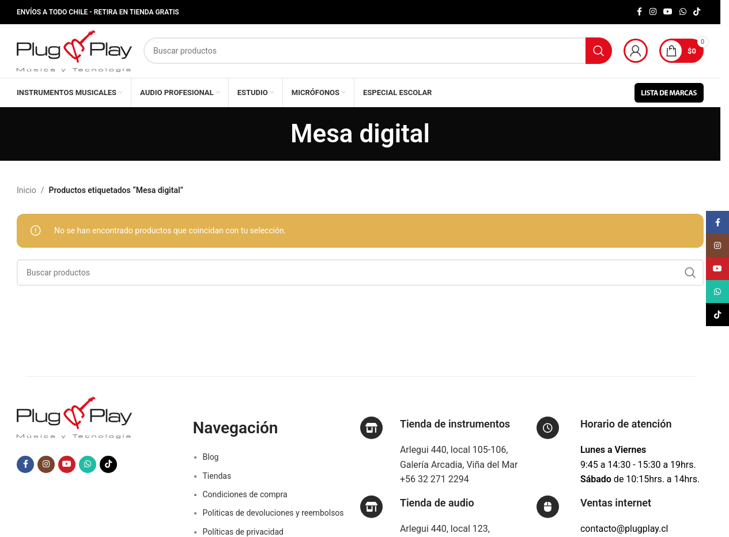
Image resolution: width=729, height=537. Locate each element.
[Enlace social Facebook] (639, 12)
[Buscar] (377, 54)
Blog (211, 463)
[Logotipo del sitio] (74, 53)
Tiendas (217, 482)
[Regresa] (276, 140)
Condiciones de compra (245, 500)
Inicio (26, 196)
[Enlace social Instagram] (653, 12)
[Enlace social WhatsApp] (683, 12)
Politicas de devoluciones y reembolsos (273, 519)
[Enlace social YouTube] (668, 12)
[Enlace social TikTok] (697, 12)
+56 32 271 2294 (434, 485)
